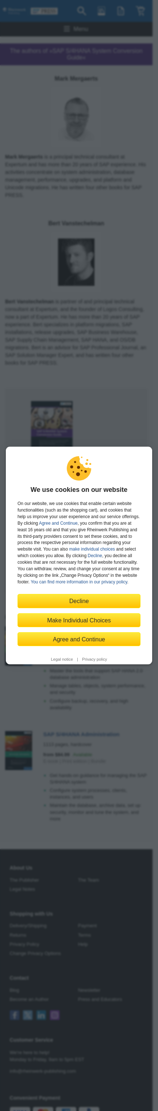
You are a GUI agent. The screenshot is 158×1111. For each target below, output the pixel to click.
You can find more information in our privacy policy (79, 581)
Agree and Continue (58, 523)
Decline (95, 555)
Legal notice (62, 659)
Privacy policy (94, 659)
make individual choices (92, 549)
